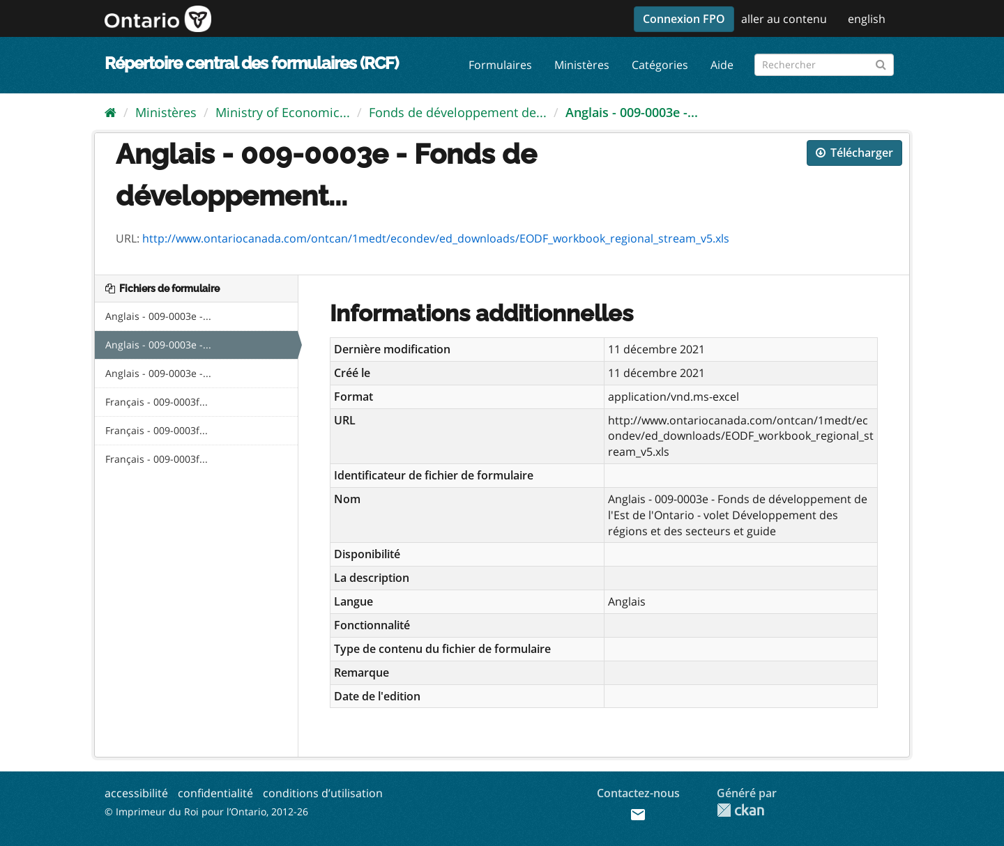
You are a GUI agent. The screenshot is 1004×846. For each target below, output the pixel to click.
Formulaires (500, 64)
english (866, 18)
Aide (721, 64)
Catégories (660, 64)
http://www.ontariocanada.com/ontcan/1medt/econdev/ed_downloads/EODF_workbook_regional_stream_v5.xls (435, 238)
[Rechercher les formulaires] (824, 65)
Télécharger (854, 152)
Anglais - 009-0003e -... (631, 112)
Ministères (581, 64)
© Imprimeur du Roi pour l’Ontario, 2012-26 (206, 811)
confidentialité (215, 793)
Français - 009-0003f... (156, 401)
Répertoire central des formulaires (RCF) (251, 63)
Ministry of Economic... (282, 112)
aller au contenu (784, 18)
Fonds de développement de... (458, 112)
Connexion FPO (684, 18)
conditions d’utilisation (323, 793)
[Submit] (881, 62)
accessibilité (136, 793)
